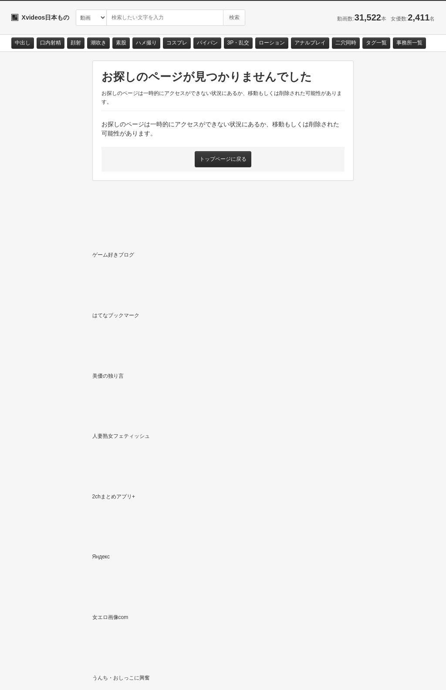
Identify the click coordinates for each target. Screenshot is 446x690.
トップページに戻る (223, 159)
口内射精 (50, 43)
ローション (272, 43)
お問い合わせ (34, 675)
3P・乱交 (238, 43)
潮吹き (98, 43)
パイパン (207, 43)
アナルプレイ (310, 43)
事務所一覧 (409, 43)
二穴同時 (345, 43)
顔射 (76, 43)
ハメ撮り (146, 43)
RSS (110, 675)
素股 (121, 43)
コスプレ (176, 43)
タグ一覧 (376, 43)
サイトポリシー (76, 675)
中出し (22, 43)
